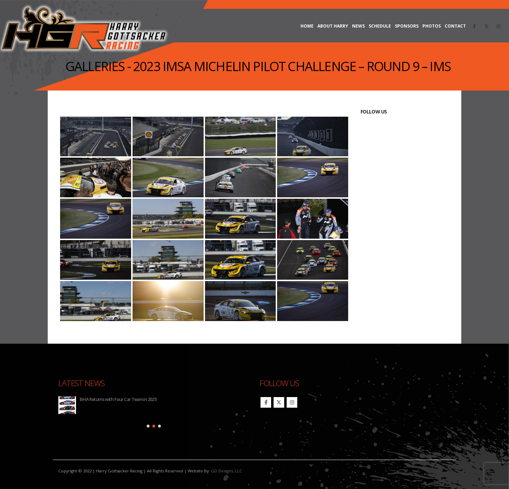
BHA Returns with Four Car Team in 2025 (118, 399)
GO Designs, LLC (226, 470)
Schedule (380, 26)
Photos (431, 26)
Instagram (292, 402)
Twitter (279, 402)
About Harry (332, 26)
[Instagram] (498, 26)
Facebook (266, 402)
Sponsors (407, 26)
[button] (148, 426)
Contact (455, 26)
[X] (486, 26)
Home (307, 26)
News (358, 26)
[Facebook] (474, 26)
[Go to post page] (67, 405)
